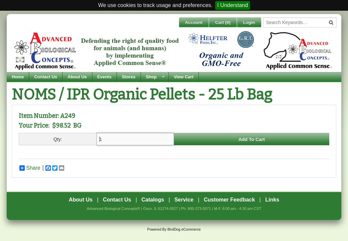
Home (18, 76)
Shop (151, 76)
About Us (77, 76)
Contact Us (45, 76)
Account (193, 22)
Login (249, 22)
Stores (128, 76)
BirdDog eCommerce (184, 229)
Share (29, 168)
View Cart (183, 76)
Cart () (223, 22)
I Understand (232, 5)
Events (104, 76)
